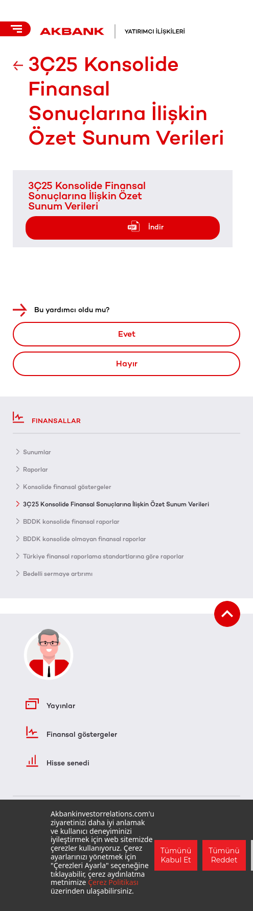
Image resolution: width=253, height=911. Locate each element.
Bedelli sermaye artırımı (58, 573)
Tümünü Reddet (224, 855)
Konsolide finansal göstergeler (67, 486)
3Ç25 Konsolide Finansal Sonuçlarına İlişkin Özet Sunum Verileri (87, 195)
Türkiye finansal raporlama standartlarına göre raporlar (103, 556)
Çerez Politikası (113, 882)
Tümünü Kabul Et (175, 855)
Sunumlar (37, 452)
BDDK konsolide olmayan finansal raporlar (84, 539)
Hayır (126, 363)
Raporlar (35, 469)
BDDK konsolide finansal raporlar (71, 521)
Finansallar (47, 417)
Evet (126, 334)
